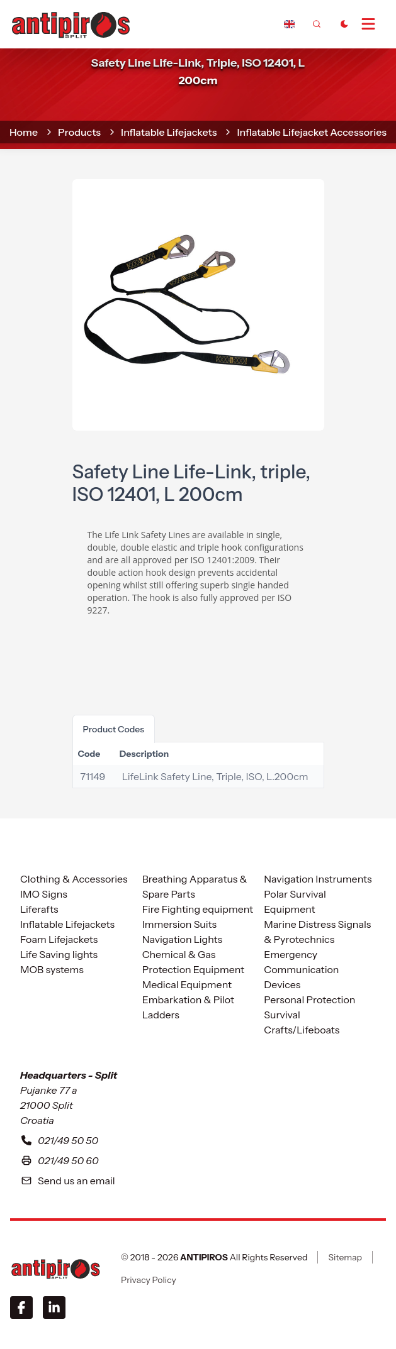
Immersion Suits (179, 924)
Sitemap (345, 1257)
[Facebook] (21, 1307)
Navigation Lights (182, 939)
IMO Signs (43, 894)
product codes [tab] (114, 729)
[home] (70, 23)
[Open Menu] (373, 23)
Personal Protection (309, 999)
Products (79, 132)
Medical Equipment (187, 984)
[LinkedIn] (54, 1307)
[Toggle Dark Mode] (344, 24)
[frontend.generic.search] (316, 24)
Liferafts (39, 909)
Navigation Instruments (317, 879)
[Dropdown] (289, 24)
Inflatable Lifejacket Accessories (312, 132)
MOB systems (52, 969)
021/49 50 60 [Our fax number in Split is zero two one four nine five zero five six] (59, 1160)
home (23, 132)
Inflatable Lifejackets (169, 132)
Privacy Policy (148, 1280)
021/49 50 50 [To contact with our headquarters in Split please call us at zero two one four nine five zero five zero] (59, 1140)
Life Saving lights (59, 954)
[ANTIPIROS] (55, 1268)
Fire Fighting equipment (197, 909)
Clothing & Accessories (74, 879)
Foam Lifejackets (59, 939)
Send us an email (67, 1180)
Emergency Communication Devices (301, 969)
